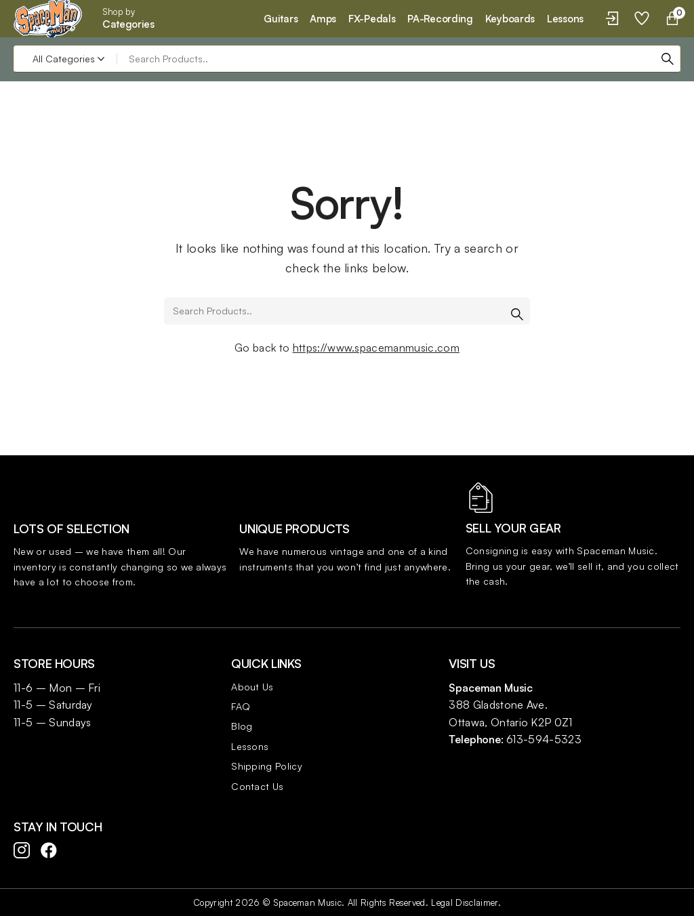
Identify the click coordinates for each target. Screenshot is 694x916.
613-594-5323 (543, 739)
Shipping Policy (266, 766)
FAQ (240, 706)
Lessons (249, 746)
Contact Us (257, 786)
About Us (252, 686)
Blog (241, 726)
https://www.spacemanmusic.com (376, 347)
